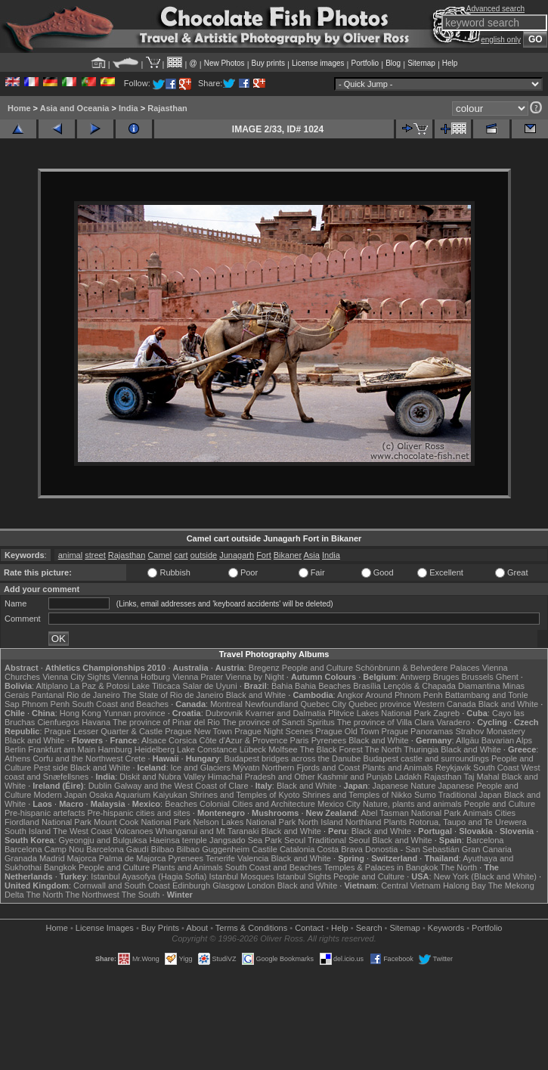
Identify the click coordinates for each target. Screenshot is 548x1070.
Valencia (252, 858)
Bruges (446, 676)
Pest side (51, 767)
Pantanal (47, 694)
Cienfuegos (58, 722)
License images (318, 63)
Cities (505, 812)
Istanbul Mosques (241, 876)
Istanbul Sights (304, 876)
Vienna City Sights (76, 676)
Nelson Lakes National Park (244, 822)
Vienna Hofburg (141, 676)
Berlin (15, 749)
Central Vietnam (411, 885)
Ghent (507, 676)
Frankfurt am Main (61, 749)
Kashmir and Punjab (354, 776)
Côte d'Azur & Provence (243, 740)
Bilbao (163, 849)
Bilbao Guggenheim (213, 849)
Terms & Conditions (251, 927)
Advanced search (495, 9)
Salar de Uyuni (209, 685)
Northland (363, 822)
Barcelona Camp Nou (44, 849)
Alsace (153, 740)
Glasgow (228, 885)
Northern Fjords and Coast (311, 767)
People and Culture (317, 667)
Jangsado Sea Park (245, 840)
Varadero (453, 722)
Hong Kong (80, 713)
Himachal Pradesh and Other (261, 776)
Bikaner (288, 555)
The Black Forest (331, 749)
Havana (96, 722)
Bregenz (264, 667)
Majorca (82, 858)
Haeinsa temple (177, 840)
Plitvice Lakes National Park (379, 713)
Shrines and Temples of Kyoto (245, 794)
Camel (159, 555)
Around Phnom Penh (403, 694)
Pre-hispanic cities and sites (138, 812)
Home (19, 108)
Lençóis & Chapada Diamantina (441, 685)
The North (383, 749)
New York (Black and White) (485, 876)
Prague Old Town (347, 731)
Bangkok (60, 867)
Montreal (226, 704)
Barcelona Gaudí (117, 849)
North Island (320, 822)
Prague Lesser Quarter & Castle (104, 731)
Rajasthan (167, 108)
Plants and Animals (397, 767)
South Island (28, 831)
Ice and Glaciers (201, 767)
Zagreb (446, 713)
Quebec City (323, 704)
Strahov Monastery (490, 731)
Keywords (446, 927)
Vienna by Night (254, 676)
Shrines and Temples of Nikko (357, 794)
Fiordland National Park (48, 822)
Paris (299, 740)
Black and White (256, 694)
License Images (105, 927)
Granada (21, 858)
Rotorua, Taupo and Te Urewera (468, 822)
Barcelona (485, 840)
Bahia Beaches (323, 685)
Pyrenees (328, 740)
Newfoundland (271, 704)
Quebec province (379, 704)
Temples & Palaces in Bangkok (381, 867)
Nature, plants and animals (412, 803)
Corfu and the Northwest (77, 758)
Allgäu (467, 740)
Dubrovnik (224, 713)
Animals (477, 812)
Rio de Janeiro (93, 694)
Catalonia (297, 849)
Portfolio (365, 63)
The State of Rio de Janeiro (173, 694)
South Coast (496, 767)
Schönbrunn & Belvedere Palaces (417, 667)
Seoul (294, 840)
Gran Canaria (487, 849)
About (197, 927)
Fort (263, 555)
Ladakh (408, 776)
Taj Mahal (481, 776)
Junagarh (236, 555)
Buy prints (268, 63)
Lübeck (253, 749)
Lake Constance (207, 749)
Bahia (282, 685)
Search (369, 927)
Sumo (425, 794)
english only (501, 40)
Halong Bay (464, 885)
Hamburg (115, 749)
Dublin (100, 785)
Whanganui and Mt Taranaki (207, 831)
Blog (393, 63)
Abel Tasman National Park (410, 812)
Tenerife (220, 858)
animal (70, 555)
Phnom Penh (46, 704)
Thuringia (421, 749)
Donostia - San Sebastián (412, 849)
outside (203, 555)
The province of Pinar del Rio (166, 722)
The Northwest (92, 894)
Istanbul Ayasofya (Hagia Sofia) (148, 876)
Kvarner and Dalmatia (285, 713)
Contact (309, 927)
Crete (135, 758)
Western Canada (444, 704)
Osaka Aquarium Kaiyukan (138, 794)
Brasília (367, 685)
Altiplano (52, 685)
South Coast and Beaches (120, 704)
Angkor (350, 694)
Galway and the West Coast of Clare (181, 785)
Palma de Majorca (132, 858)
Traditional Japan (470, 794)
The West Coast (83, 831)
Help (450, 63)
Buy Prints (160, 927)
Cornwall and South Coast (121, 885)
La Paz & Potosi (99, 685)
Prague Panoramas (418, 731)
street (95, 555)
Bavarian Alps (506, 740)
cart (180, 555)
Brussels (478, 676)
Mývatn (246, 767)
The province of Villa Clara (386, 722)
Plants (395, 822)
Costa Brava (340, 849)
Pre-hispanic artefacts (45, 812)
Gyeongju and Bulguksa (103, 840)
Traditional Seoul (339, 840)
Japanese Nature (404, 785)
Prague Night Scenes (273, 731)
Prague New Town (198, 731)
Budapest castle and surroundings (426, 758)
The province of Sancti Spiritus (278, 722)
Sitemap (421, 63)
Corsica (183, 740)
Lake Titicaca (156, 685)
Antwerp (415, 676)
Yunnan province (135, 713)
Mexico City (339, 803)
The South (141, 894)
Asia (312, 555)
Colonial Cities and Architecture (257, 803)
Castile (264, 849)
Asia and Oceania (75, 108)
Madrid (52, 858)
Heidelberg (155, 749)
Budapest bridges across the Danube (292, 758)
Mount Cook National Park (142, 822)
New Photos (224, 63)
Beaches (181, 803)
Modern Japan (60, 794)
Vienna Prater (197, 676)
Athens (17, 758)
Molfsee (283, 749)
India (128, 108)
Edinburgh (191, 885)
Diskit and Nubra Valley (162, 776)
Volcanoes (134, 831)
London (261, 885)
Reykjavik (453, 767)
